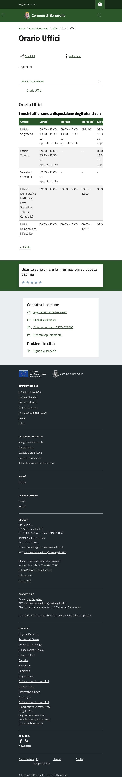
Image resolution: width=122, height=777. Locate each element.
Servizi (57, 759)
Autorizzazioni (26, 447)
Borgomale (25, 665)
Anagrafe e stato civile (31, 442)
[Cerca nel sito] (98, 15)
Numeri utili (25, 580)
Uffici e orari (25, 575)
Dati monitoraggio (28, 759)
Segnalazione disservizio (32, 715)
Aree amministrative (30, 392)
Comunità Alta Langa (30, 644)
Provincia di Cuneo (29, 639)
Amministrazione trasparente (35, 707)
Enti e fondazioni (28, 402)
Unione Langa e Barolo (31, 650)
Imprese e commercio (30, 458)
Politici (22, 418)
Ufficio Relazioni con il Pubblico (35, 570)
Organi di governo (28, 407)
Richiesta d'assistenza (31, 723)
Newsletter (25, 746)
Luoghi (22, 501)
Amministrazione (38, 28)
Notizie (22, 482)
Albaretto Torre (27, 655)
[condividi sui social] (27, 56)
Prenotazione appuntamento (34, 719)
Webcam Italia (26, 686)
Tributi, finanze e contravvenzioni (36, 463)
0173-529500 (37, 538)
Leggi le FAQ (25, 711)
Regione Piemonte (27, 4)
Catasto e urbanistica (30, 453)
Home (22, 28)
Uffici (55, 28)
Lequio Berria (26, 676)
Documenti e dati (28, 397)
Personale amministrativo (33, 413)
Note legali (25, 697)
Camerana (24, 671)
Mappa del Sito (42, 763)
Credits (79, 759)
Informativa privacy (29, 692)
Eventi (22, 506)
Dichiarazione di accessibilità (34, 681)
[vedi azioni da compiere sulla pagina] (72, 56)
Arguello (23, 660)
